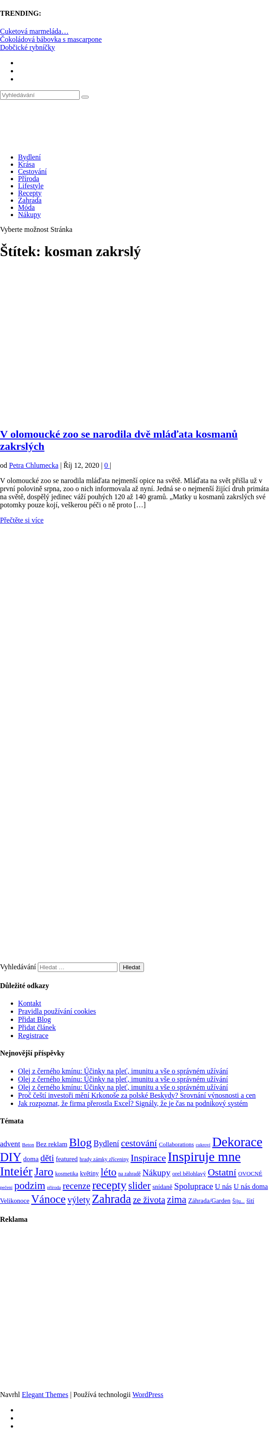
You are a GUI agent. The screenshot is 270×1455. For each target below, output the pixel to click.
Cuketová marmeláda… (34, 31)
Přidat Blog (34, 1019)
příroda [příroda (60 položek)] (54, 1187)
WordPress (147, 1394)
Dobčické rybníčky (27, 47)
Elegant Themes (45, 1394)
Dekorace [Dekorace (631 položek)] (237, 1142)
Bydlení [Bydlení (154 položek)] (106, 1143)
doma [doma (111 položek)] (31, 1158)
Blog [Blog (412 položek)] (80, 1142)
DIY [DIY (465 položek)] (11, 1157)
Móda (26, 207)
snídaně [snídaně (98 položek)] (162, 1186)
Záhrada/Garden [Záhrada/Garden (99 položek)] (209, 1200)
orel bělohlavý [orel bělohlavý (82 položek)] (189, 1173)
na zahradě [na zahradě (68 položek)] (129, 1174)
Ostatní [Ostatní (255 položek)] (222, 1172)
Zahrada (29, 200)
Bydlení (29, 157)
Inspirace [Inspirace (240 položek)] (148, 1158)
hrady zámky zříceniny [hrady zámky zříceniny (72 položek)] (104, 1159)
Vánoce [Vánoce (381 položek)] (48, 1199)
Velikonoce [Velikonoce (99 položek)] (14, 1200)
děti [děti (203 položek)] (47, 1158)
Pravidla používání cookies (57, 1011)
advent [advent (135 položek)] (10, 1144)
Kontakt (29, 1003)
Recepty (29, 193)
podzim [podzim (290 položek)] (29, 1185)
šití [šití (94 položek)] (250, 1200)
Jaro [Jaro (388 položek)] (43, 1171)
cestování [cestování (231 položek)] (139, 1143)
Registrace (33, 1035)
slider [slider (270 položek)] (139, 1185)
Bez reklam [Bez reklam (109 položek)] (52, 1144)
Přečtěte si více (22, 520)
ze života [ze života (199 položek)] (149, 1200)
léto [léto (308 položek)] (109, 1172)
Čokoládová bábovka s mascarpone (51, 39)
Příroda (28, 178)
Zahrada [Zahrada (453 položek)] (111, 1199)
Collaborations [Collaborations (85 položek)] (176, 1144)
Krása (26, 164)
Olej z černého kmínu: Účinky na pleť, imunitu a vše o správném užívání (123, 1071)
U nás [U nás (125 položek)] (223, 1186)
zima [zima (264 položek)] (176, 1199)
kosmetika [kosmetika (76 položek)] (66, 1174)
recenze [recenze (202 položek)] (76, 1186)
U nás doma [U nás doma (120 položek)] (251, 1186)
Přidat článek (37, 1027)
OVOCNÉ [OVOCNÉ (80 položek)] (250, 1174)
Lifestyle (31, 186)
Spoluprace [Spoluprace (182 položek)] (193, 1186)
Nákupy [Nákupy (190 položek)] (157, 1172)
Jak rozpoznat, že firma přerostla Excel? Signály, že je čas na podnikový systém (133, 1103)
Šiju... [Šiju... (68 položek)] (238, 1201)
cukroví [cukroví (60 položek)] (203, 1144)
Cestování (32, 171)
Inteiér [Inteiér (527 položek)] (16, 1171)
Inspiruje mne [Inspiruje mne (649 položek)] (204, 1156)
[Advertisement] (110, 348)
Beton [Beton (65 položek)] (28, 1144)
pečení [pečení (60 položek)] (6, 1187)
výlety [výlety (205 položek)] (79, 1200)
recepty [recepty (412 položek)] (109, 1185)
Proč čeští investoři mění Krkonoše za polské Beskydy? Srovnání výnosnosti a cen (137, 1095)
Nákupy (29, 214)
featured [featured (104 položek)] (67, 1158)
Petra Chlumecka (33, 465)
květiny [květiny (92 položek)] (89, 1173)
